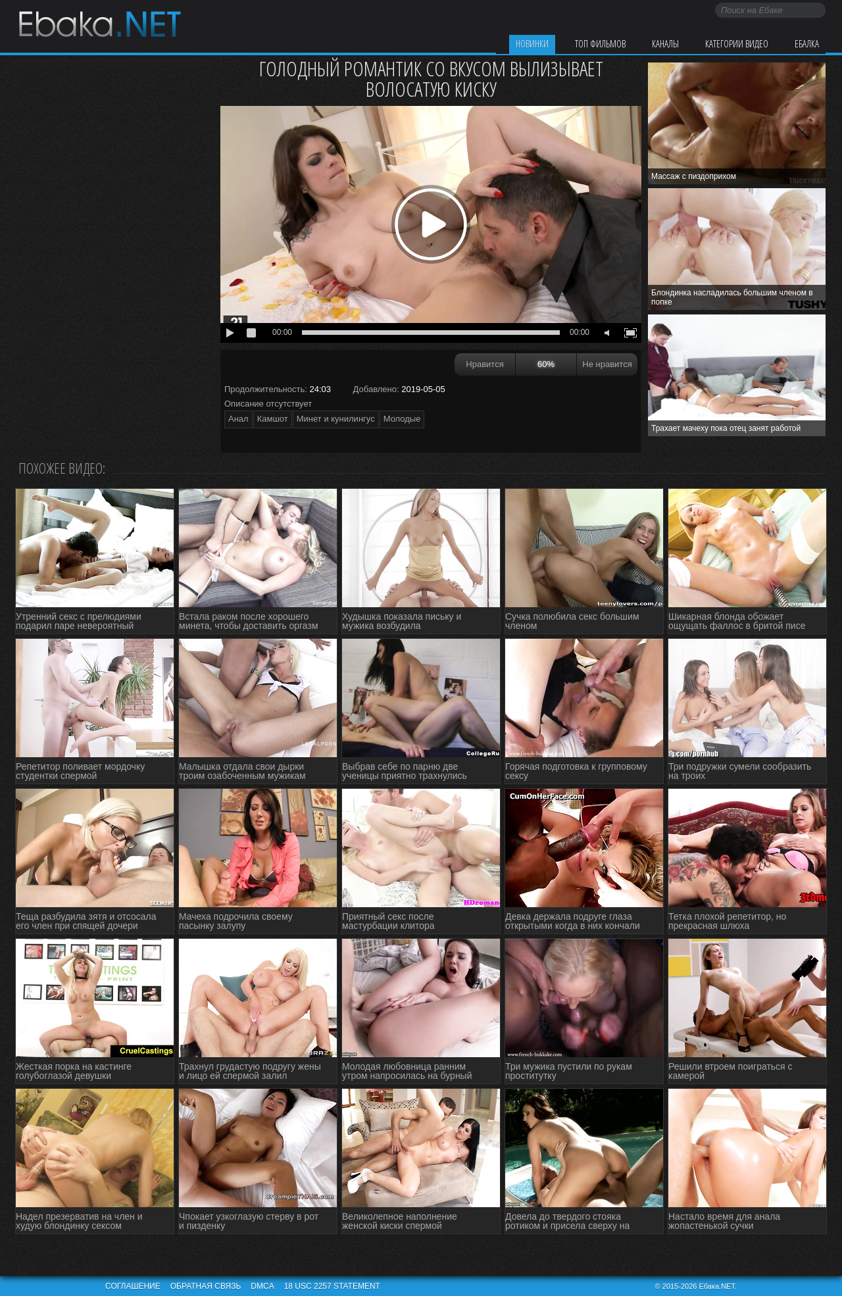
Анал (238, 419)
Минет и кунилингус (336, 419)
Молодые (402, 419)
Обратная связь (205, 1286)
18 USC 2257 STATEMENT (332, 1286)
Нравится (484, 364)
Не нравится (607, 364)
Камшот (272, 419)
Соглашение (133, 1286)
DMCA (262, 1286)
